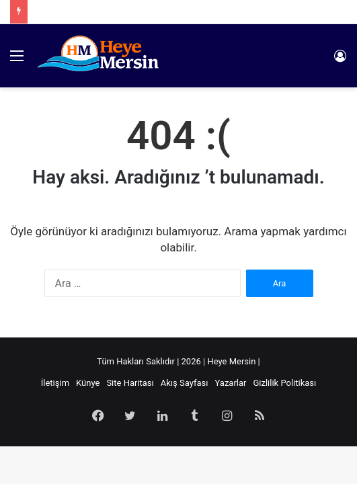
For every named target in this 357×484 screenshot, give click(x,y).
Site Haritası (129, 383)
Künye (88, 383)
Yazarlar (230, 383)
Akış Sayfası (184, 383)
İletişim (55, 383)
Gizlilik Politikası (284, 383)
